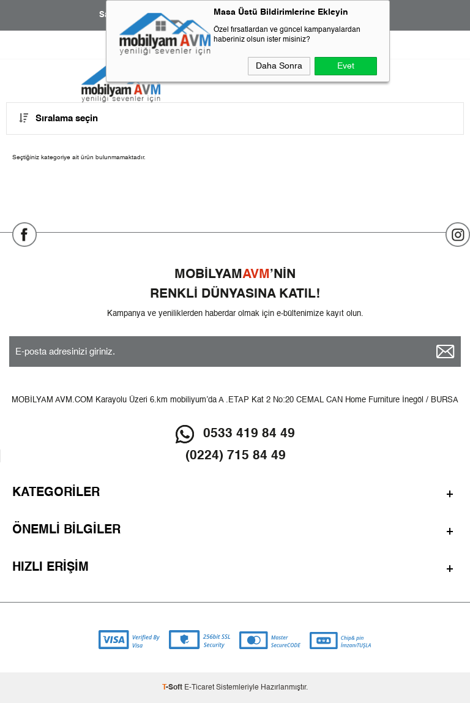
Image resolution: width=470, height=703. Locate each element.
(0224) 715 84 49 (235, 455)
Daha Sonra (279, 66)
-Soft (173, 687)
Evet (345, 66)
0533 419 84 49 (249, 433)
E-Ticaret (199, 687)
